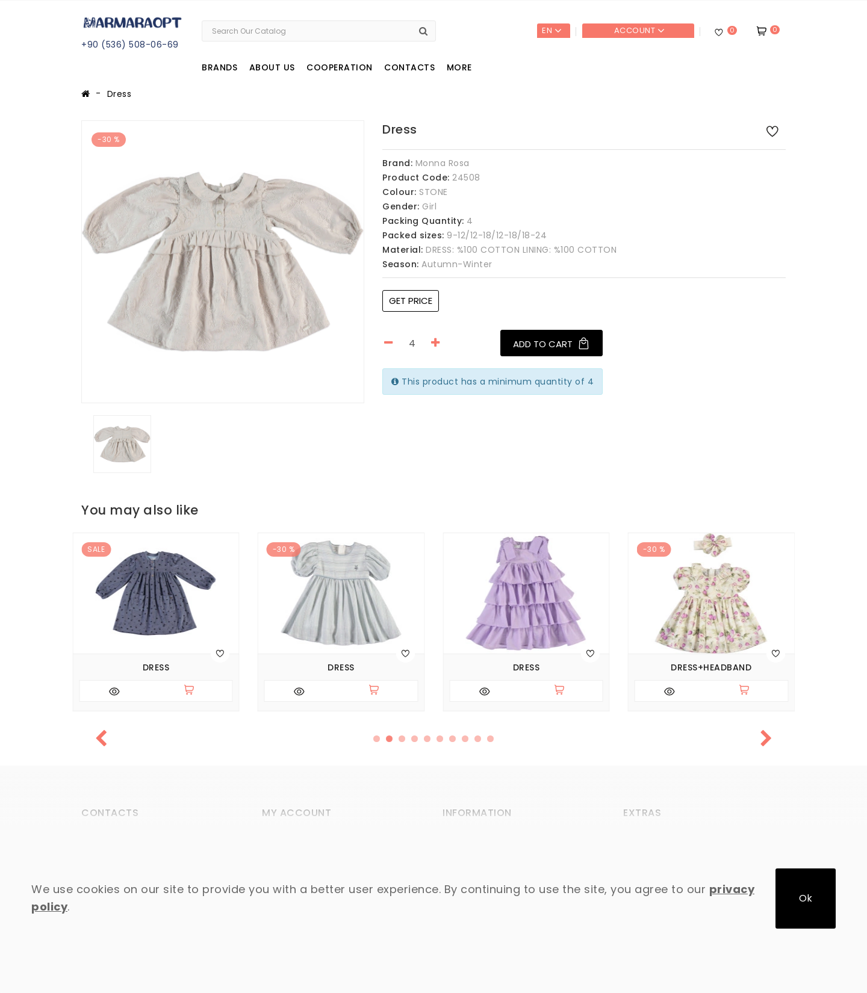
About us (272, 67)
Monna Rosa (442, 163)
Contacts (409, 67)
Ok (805, 898)
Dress (119, 94)
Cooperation (339, 67)
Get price (410, 300)
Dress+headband (711, 667)
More (459, 67)
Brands (219, 67)
